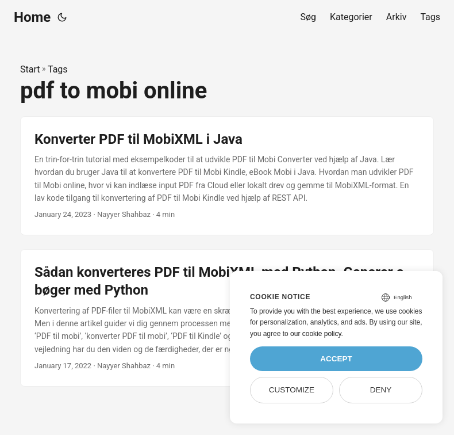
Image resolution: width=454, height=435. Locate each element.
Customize (291, 390)
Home (32, 17)
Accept (336, 358)
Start (30, 69)
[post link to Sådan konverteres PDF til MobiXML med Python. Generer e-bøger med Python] (227, 318)
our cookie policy (315, 334)
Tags (58, 69)
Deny (381, 390)
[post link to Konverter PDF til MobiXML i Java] (227, 176)
